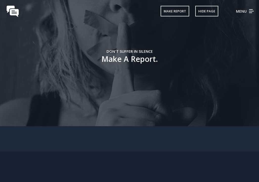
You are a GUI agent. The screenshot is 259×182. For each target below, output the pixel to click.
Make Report (175, 11)
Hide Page (206, 11)
